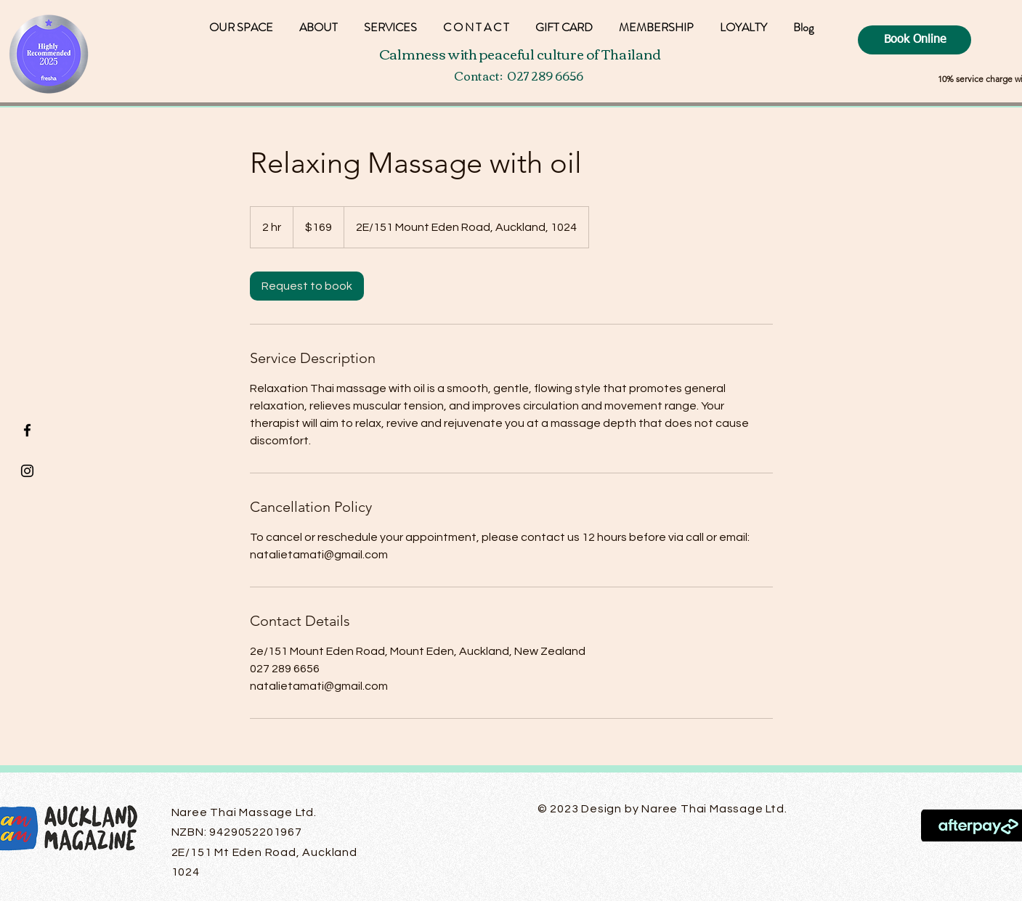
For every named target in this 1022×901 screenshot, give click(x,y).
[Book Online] (914, 39)
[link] (307, 286)
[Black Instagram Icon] (27, 470)
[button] (743, 21)
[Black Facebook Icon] (27, 430)
